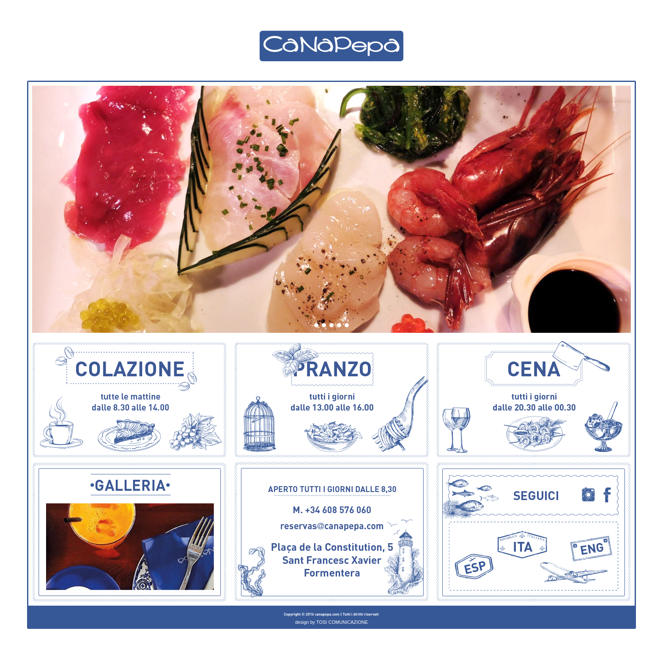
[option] (331, 209)
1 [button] (316, 328)
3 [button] (331, 328)
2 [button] (324, 328)
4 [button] (339, 328)
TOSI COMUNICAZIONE (342, 622)
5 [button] (347, 328)
